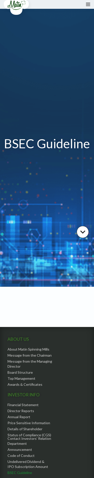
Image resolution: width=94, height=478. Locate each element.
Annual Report (19, 417)
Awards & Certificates (25, 384)
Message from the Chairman (30, 355)
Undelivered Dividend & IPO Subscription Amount (28, 464)
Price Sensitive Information (29, 423)
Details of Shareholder (25, 429)
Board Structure (20, 372)
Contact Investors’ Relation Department (29, 441)
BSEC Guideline (20, 472)
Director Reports (21, 411)
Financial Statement (23, 405)
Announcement (20, 449)
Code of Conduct (21, 455)
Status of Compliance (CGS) (29, 435)
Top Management (21, 378)
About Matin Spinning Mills (28, 349)
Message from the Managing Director (30, 363)
